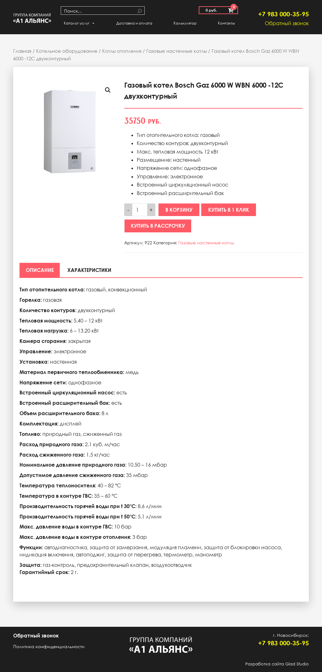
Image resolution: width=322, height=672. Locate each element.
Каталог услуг (79, 23)
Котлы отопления (122, 51)
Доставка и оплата (134, 23)
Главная (22, 51)
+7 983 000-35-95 (283, 14)
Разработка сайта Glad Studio (277, 663)
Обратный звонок (287, 23)
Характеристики (90, 270)
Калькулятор (185, 23)
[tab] (39, 270)
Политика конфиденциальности (49, 646)
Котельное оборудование (66, 51)
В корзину (178, 210)
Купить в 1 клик (228, 210)
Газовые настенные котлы (176, 51)
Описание (40, 270)
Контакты (226, 23)
